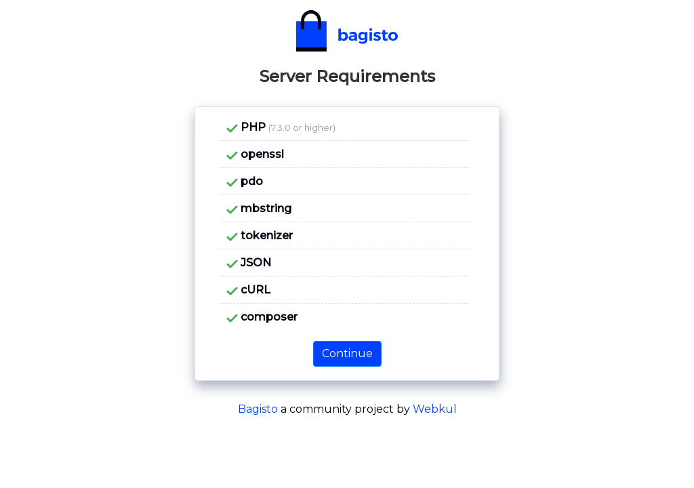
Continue (347, 353)
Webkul (435, 409)
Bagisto (258, 409)
